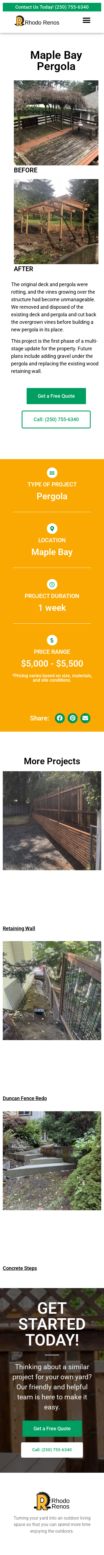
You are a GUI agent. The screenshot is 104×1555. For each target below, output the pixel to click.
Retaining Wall (19, 928)
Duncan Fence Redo (25, 1098)
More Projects (52, 761)
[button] (86, 20)
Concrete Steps (20, 1268)
